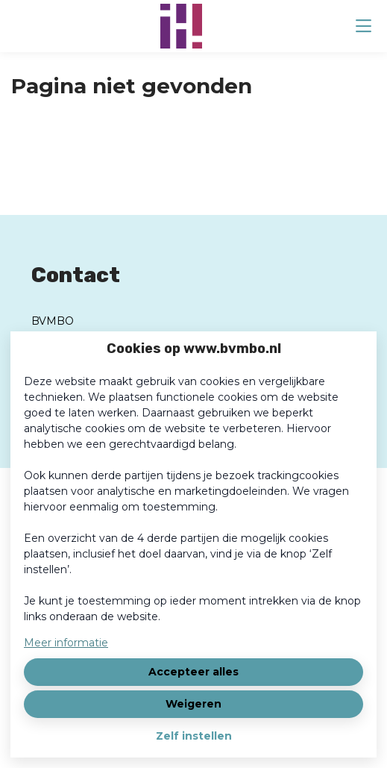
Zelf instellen (194, 736)
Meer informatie (66, 642)
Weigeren (193, 704)
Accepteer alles (193, 671)
